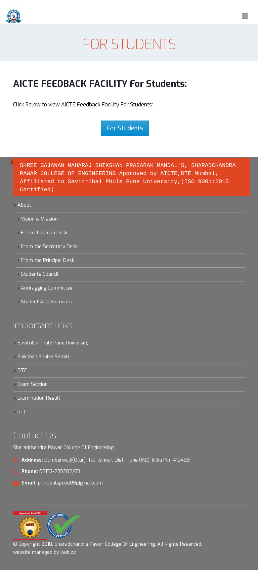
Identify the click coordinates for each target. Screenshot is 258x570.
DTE (22, 370)
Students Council (39, 274)
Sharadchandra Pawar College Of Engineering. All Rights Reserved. (128, 544)
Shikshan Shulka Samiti (43, 357)
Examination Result (38, 398)
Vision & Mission (39, 219)
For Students (125, 128)
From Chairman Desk (44, 233)
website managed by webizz (44, 552)
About (24, 205)
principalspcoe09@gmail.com (70, 483)
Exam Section (32, 384)
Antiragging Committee (47, 288)
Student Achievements (46, 302)
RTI (21, 412)
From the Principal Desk (47, 260)
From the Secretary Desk (49, 246)
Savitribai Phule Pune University (53, 343)
